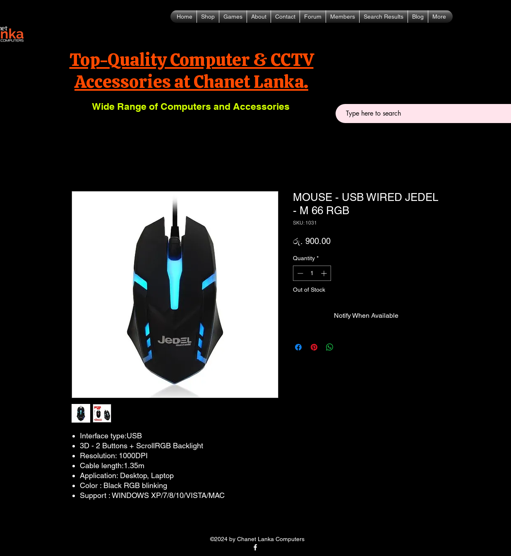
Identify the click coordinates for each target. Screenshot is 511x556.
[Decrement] (299, 273)
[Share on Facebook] (298, 347)
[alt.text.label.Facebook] (255, 547)
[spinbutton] (312, 273)
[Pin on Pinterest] (314, 347)
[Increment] (324, 273)
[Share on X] (345, 347)
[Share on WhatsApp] (330, 347)
